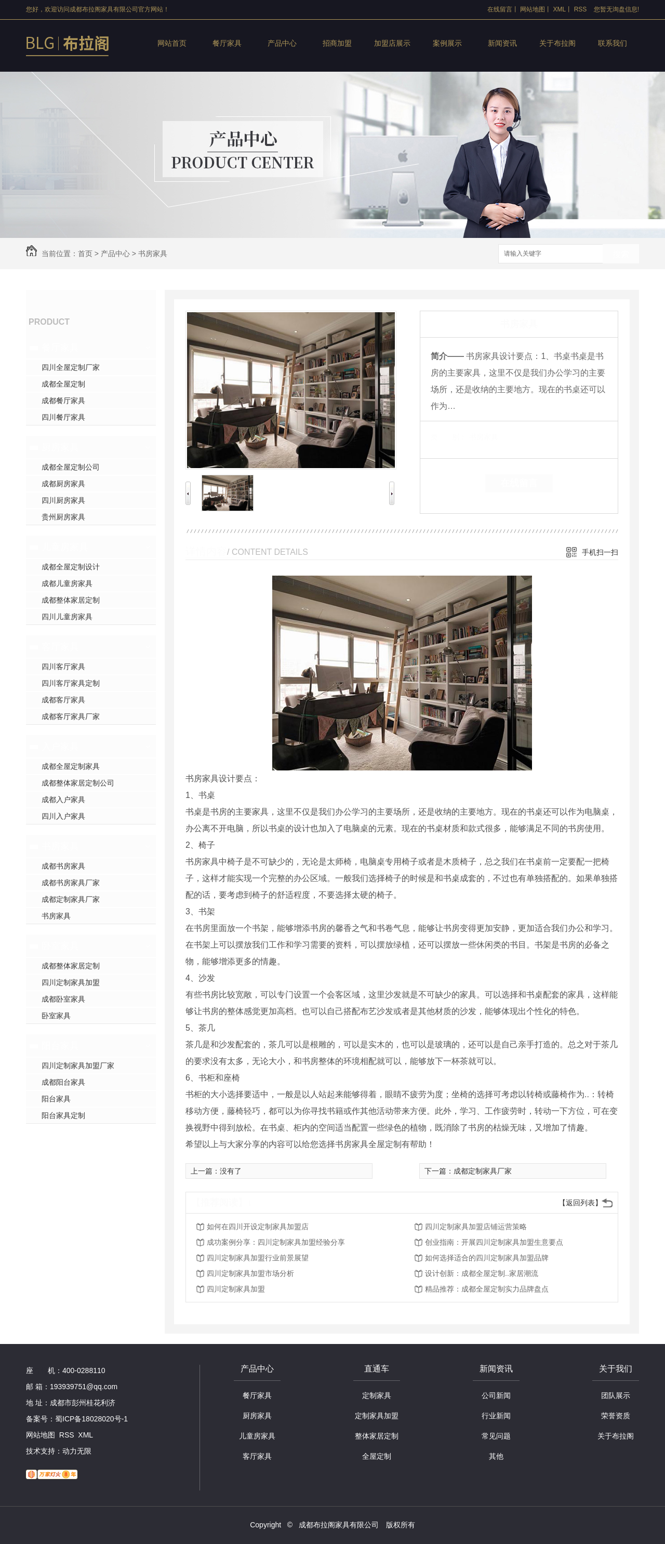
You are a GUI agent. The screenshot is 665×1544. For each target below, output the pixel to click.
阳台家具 (60, 1046)
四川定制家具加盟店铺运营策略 (476, 1226)
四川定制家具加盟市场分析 (250, 1273)
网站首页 (172, 43)
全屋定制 (376, 1456)
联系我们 (612, 43)
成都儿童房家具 (67, 583)
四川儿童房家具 (67, 617)
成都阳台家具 (63, 1082)
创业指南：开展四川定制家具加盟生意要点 (494, 1242)
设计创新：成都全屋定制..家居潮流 (481, 1273)
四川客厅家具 (63, 666)
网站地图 (532, 9)
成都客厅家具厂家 (71, 716)
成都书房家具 (63, 866)
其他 (496, 1456)
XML (559, 9)
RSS (580, 9)
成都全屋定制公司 (71, 467)
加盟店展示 (392, 43)
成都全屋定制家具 (71, 766)
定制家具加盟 (376, 1416)
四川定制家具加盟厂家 (78, 1065)
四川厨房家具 (63, 500)
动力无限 (76, 1451)
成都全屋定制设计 (71, 567)
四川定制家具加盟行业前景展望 (258, 1258)
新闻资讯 (502, 43)
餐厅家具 (227, 43)
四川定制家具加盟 (71, 982)
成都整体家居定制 (71, 600)
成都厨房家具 (63, 484)
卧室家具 (60, 946)
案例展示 (447, 43)
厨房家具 (60, 447)
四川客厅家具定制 (71, 683)
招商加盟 (337, 43)
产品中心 (282, 43)
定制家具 (376, 1395)
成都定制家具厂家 (71, 899)
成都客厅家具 (63, 700)
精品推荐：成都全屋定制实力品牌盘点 (487, 1289)
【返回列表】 (580, 1203)
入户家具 (60, 746)
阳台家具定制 (63, 1115)
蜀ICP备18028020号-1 (91, 1419)
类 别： (449, 437)
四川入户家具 (63, 816)
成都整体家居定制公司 (78, 783)
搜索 (621, 254)
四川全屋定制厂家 (71, 367)
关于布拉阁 (557, 43)
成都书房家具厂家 (71, 883)
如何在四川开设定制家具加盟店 (258, 1226)
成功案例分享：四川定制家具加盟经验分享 (276, 1242)
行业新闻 (496, 1416)
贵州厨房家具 (63, 517)
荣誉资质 (615, 1416)
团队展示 (615, 1395)
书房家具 (152, 253)
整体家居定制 (376, 1436)
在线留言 (499, 9)
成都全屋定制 (63, 384)
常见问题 (496, 1436)
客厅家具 (60, 647)
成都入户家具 (63, 799)
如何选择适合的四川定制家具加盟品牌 (487, 1258)
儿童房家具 (65, 547)
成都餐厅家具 (63, 400)
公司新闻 (496, 1395)
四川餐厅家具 (63, 417)
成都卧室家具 (63, 999)
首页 (85, 253)
